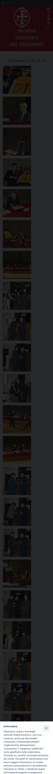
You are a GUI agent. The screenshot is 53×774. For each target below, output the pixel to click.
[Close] (46, 728)
